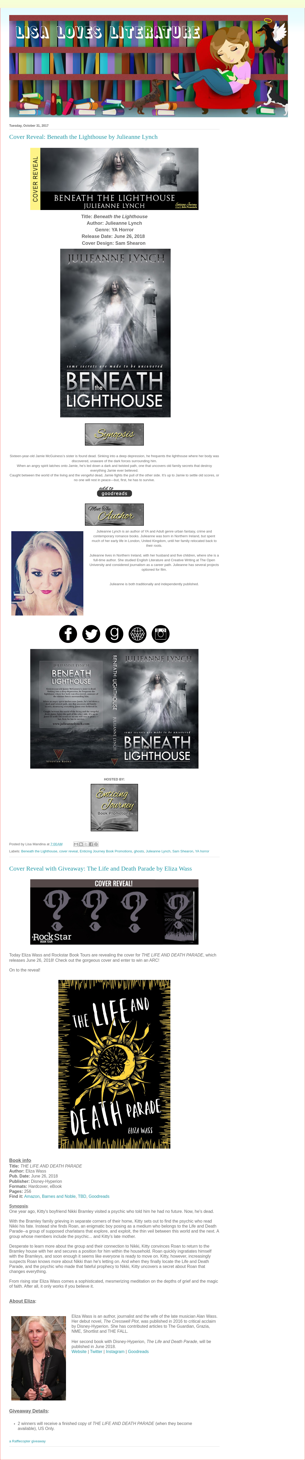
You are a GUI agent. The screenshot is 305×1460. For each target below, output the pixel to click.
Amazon (32, 1196)
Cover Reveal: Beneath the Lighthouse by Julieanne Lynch (83, 136)
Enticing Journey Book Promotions (106, 851)
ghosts (139, 851)
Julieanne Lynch (158, 851)
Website (79, 1351)
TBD (82, 1196)
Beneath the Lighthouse (39, 851)
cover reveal (68, 851)
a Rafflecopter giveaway (27, 1441)
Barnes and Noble (58, 1196)
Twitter (96, 1351)
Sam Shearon (182, 851)
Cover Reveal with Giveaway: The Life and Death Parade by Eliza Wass (100, 868)
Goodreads (99, 1196)
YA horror (202, 851)
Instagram (115, 1351)
